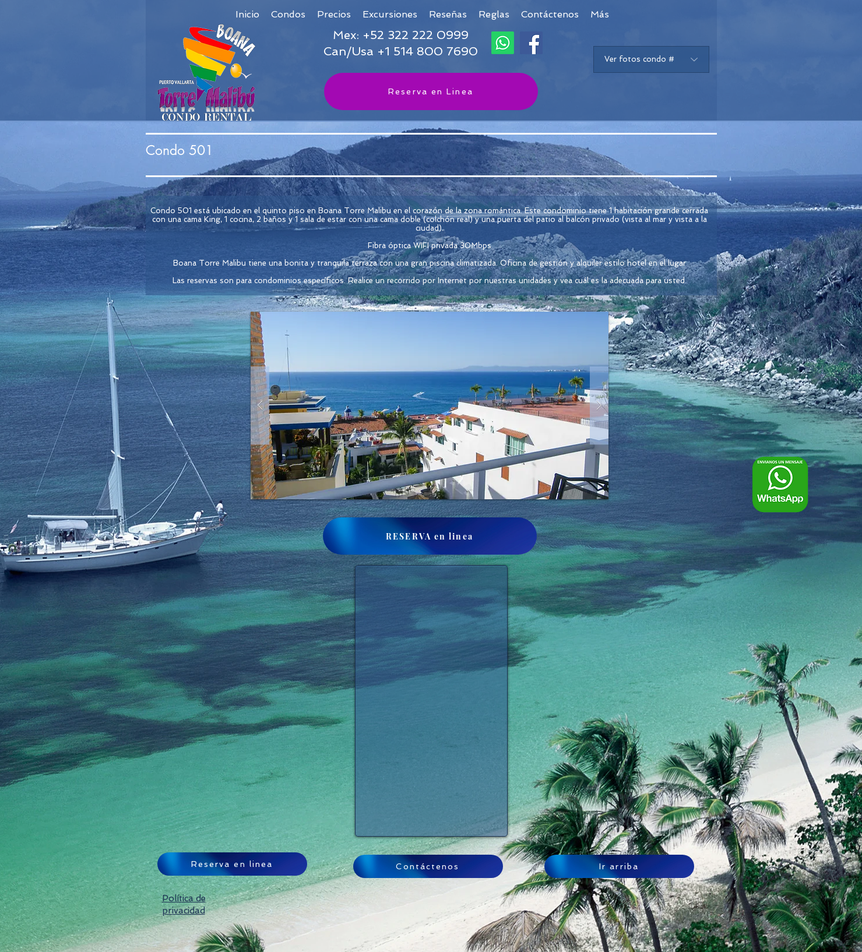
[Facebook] (531, 42)
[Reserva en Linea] (431, 91)
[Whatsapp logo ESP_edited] (780, 484)
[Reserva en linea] (232, 864)
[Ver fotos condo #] (651, 59)
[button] (600, 14)
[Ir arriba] (619, 866)
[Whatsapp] (502, 42)
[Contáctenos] (428, 866)
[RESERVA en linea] (430, 536)
